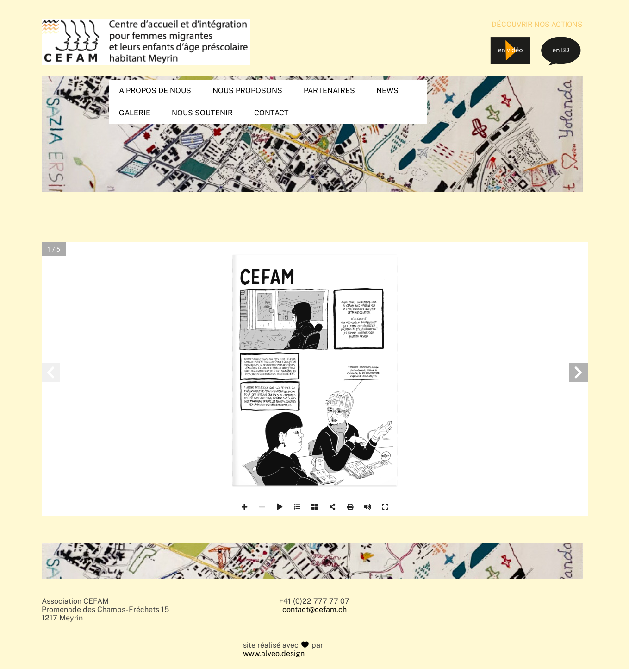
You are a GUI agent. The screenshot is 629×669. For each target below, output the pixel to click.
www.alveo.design (274, 654)
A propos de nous (155, 90)
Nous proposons (247, 90)
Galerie (134, 112)
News (387, 90)
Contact (271, 112)
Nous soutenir (202, 112)
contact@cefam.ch (314, 609)
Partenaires (329, 90)
